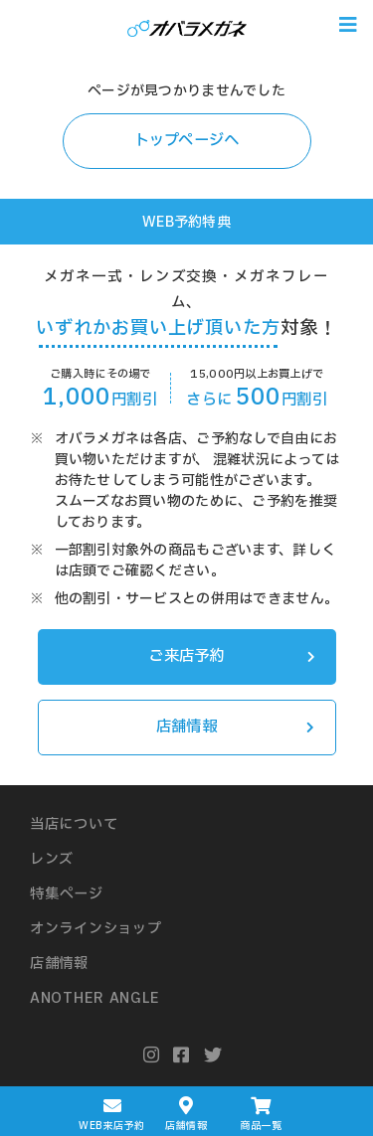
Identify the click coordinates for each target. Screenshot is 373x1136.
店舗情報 (235, 727)
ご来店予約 (231, 656)
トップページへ (187, 140)
